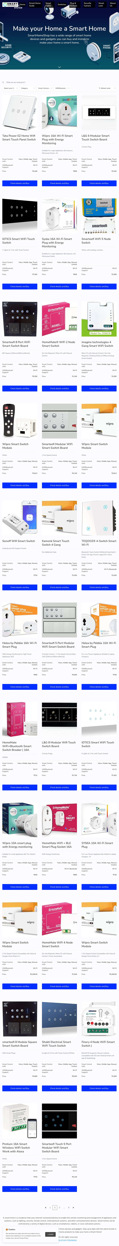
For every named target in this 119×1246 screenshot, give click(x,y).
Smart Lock (101, 4)
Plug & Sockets (73, 4)
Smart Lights (48, 4)
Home (22, 4)
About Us (113, 4)
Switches (62, 4)
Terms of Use (60, 1240)
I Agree (50, 1234)
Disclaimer (72, 1240)
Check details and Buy (19, 183)
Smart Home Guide (35, 4)
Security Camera (87, 4)
